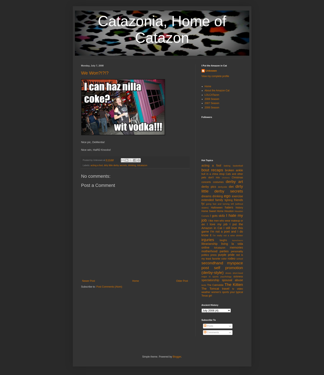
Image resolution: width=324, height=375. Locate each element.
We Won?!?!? (95, 73)
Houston (229, 211)
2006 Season (212, 107)
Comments (211, 332)
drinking (132, 165)
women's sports (220, 292)
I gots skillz (217, 215)
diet (231, 186)
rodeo (231, 258)
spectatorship (210, 280)
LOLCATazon (212, 94)
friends (238, 200)
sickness (238, 276)
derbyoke (222, 187)
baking (227, 165)
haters (229, 207)
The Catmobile (215, 285)
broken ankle (234, 170)
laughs (223, 240)
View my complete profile (215, 76)
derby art (234, 181)
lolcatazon (142, 165)
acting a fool (96, 165)
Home (135, 280)
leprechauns (237, 240)
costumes (218, 182)
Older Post (182, 280)
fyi (203, 203)
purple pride (226, 254)
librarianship (210, 243)
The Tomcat (210, 288)
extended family (212, 200)
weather (206, 292)
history (239, 207)
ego (227, 196)
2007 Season (212, 103)
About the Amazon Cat (217, 90)
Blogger (177, 356)
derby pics (209, 186)
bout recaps (212, 170)
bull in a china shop (213, 174)
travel (225, 288)
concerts (206, 182)
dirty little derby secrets (115, 165)
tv (233, 288)
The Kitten (234, 284)
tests (204, 285)
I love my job (217, 224)
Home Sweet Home (213, 211)
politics (205, 255)
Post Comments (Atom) (109, 286)
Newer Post (88, 280)
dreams (207, 196)
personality (237, 251)
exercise (237, 196)
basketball (238, 165)
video (240, 288)
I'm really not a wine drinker (228, 235)
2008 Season (212, 99)
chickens (226, 177)
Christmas (237, 177)
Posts (208, 326)
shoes (228, 273)
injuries (208, 240)
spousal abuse (232, 280)
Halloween (217, 207)
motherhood (210, 251)
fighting (229, 200)
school (239, 258)
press (213, 255)
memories (236, 247)
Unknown (211, 70)
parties (224, 251)
